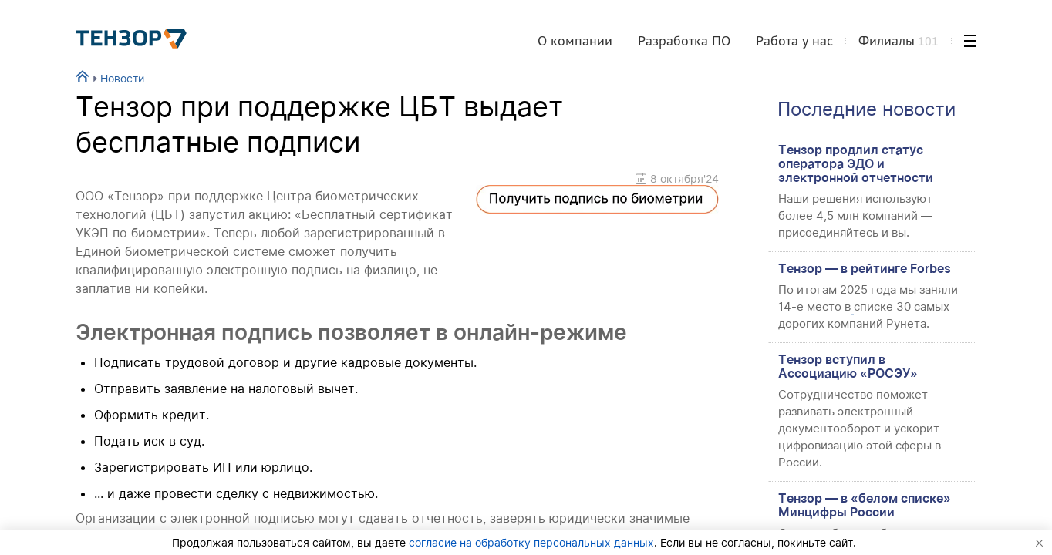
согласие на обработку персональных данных (531, 542)
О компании (575, 41)
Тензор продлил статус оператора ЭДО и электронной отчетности (855, 163)
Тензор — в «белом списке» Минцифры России (864, 505)
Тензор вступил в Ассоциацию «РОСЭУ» (848, 366)
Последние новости (866, 109)
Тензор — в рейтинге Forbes (864, 268)
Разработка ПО (684, 41)
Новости (116, 78)
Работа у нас (794, 41)
